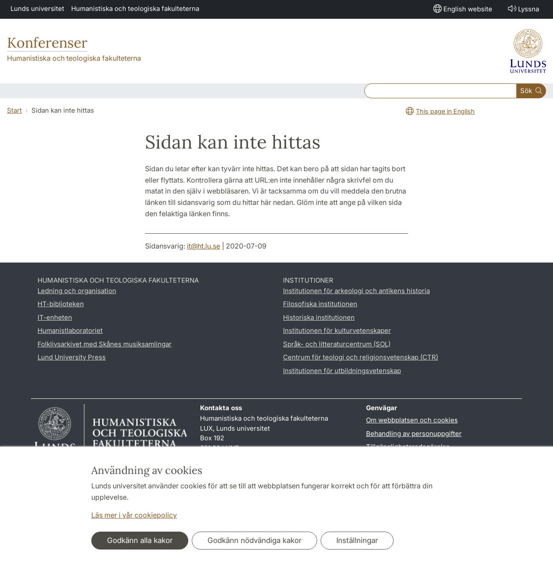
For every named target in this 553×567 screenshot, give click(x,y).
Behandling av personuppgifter (414, 433)
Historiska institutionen (319, 317)
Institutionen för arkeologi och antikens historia (356, 291)
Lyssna (522, 8)
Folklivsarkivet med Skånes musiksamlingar (105, 344)
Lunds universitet (37, 8)
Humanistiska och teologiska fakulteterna (135, 8)
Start (14, 110)
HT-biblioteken (61, 304)
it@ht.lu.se (203, 246)
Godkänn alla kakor (140, 540)
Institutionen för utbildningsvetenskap (342, 370)
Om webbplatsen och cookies (412, 420)
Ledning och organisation (77, 291)
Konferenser (47, 43)
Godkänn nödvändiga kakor (254, 540)
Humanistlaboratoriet (70, 330)
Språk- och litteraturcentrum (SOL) (337, 344)
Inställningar (357, 540)
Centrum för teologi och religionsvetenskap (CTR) (360, 357)
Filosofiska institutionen (320, 304)
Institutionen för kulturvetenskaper (337, 330)
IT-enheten (55, 317)
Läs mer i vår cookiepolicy (134, 515)
